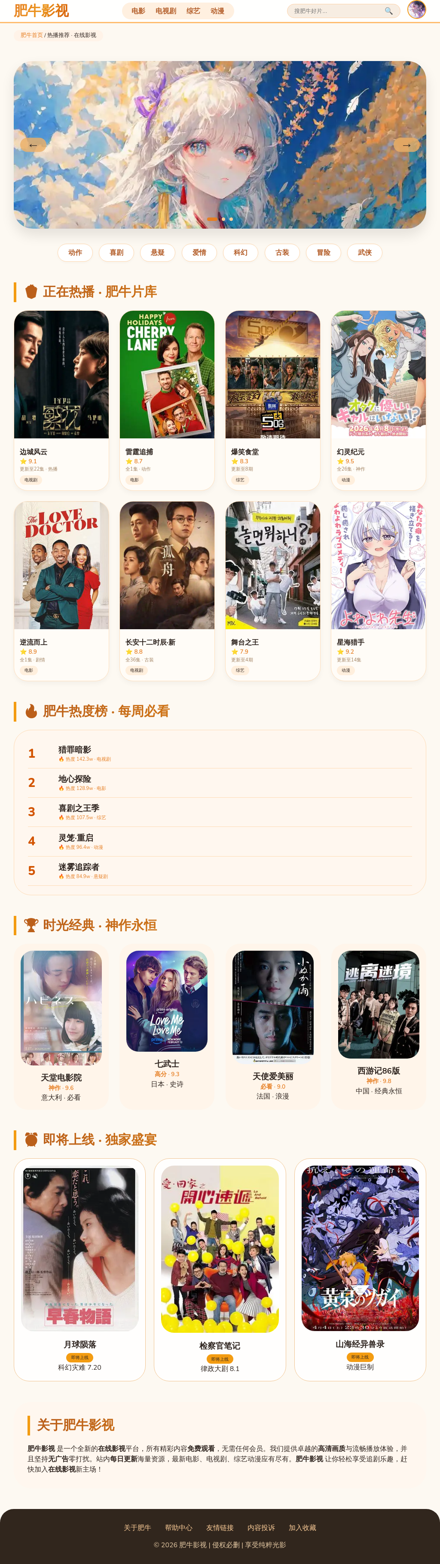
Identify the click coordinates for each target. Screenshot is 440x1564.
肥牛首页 (32, 35)
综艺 (193, 11)
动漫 (217, 11)
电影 (138, 11)
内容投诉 (261, 1528)
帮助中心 (178, 1528)
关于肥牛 (137, 1528)
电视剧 (166, 11)
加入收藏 (302, 1528)
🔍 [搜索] (389, 11)
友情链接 (220, 1528)
